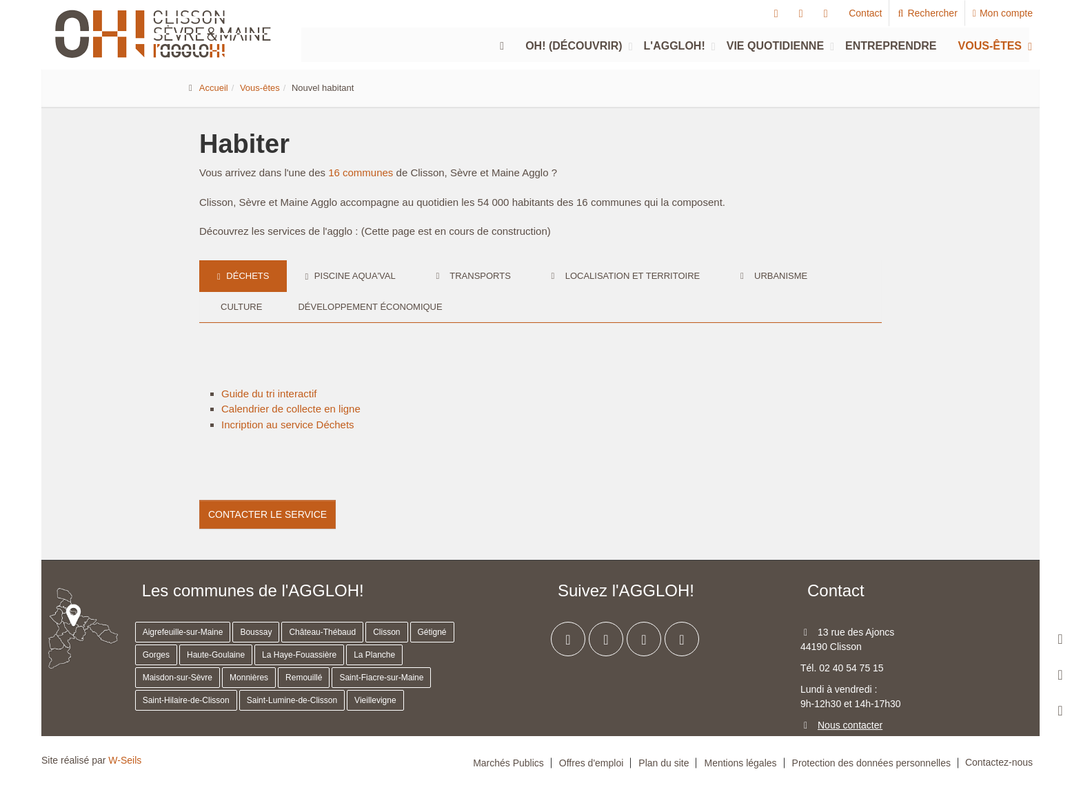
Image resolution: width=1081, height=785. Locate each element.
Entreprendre (890, 46)
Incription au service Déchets (287, 424)
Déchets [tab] (243, 276)
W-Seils (124, 760)
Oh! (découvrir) (573, 46)
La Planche (374, 655)
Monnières (249, 677)
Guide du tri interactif (268, 393)
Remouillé (303, 677)
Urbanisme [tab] (771, 276)
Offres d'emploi (591, 762)
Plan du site (663, 762)
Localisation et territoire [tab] (623, 276)
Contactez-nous (999, 762)
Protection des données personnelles (871, 762)
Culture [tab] (239, 307)
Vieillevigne (375, 700)
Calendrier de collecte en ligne (291, 409)
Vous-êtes (990, 46)
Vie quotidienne (775, 46)
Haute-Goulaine (216, 655)
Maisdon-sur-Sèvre (177, 677)
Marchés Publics (508, 762)
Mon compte (1003, 13)
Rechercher (927, 13)
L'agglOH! (674, 46)
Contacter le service (267, 514)
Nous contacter (850, 725)
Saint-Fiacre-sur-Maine (381, 677)
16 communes (360, 172)
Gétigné (432, 632)
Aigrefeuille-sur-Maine (183, 632)
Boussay (256, 632)
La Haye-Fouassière (299, 655)
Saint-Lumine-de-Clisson (292, 700)
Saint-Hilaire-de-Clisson (186, 700)
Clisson (386, 632)
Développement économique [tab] (370, 307)
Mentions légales (740, 762)
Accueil (213, 88)
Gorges (156, 655)
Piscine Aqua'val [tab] (350, 276)
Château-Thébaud (322, 632)
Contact (865, 13)
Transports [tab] (471, 276)
